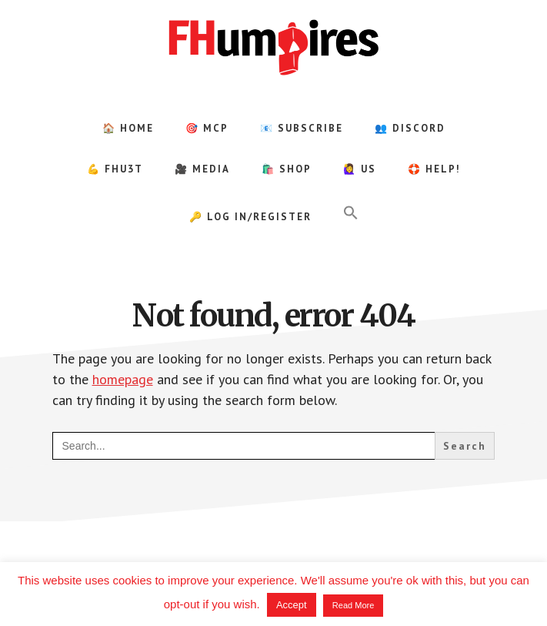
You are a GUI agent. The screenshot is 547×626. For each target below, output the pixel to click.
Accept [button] (291, 605)
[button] (350, 213)
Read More (353, 605)
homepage (122, 379)
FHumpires (273, 46)
